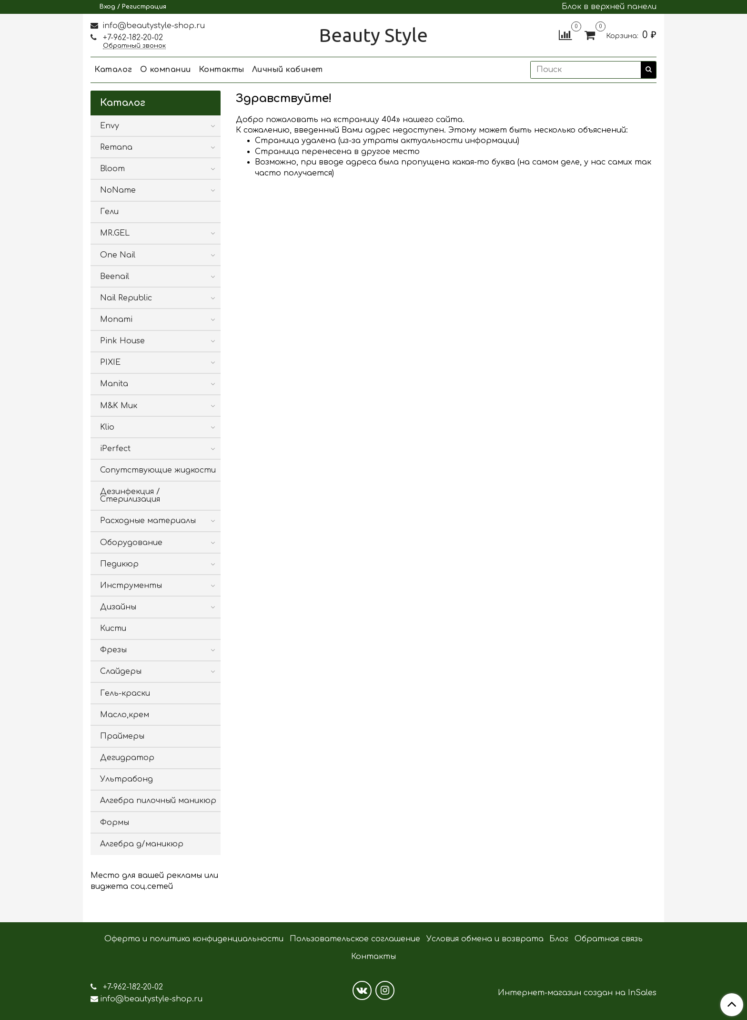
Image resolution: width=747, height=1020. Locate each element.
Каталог (113, 69)
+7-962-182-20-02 (132, 37)
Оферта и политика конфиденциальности (193, 939)
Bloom (112, 169)
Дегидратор (127, 757)
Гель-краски (125, 693)
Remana (116, 147)
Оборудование (131, 542)
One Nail (117, 255)
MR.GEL (115, 233)
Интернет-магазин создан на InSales (577, 993)
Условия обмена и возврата (485, 939)
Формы (114, 822)
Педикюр (119, 564)
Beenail (114, 276)
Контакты (221, 69)
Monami (116, 319)
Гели (109, 211)
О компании (165, 69)
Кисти (113, 628)
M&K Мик (118, 406)
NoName (118, 190)
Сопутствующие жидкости (158, 470)
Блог (558, 939)
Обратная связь (609, 939)
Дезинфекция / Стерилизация (130, 495)
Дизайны (118, 607)
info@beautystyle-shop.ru (152, 25)
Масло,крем (124, 715)
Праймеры (122, 736)
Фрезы (113, 650)
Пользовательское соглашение (355, 939)
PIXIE (110, 362)
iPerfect (115, 448)
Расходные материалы (148, 520)
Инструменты (131, 585)
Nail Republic (126, 298)
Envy (109, 126)
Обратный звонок (134, 46)
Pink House (122, 341)
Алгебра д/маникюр (141, 844)
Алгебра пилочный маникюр (158, 800)
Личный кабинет (287, 69)
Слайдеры (120, 671)
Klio (107, 427)
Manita (114, 384)
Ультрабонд (126, 779)
